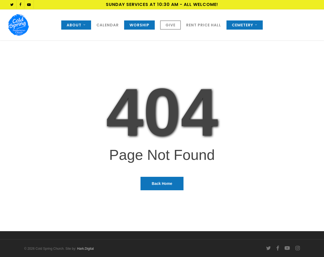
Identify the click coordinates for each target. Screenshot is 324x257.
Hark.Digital (85, 249)
